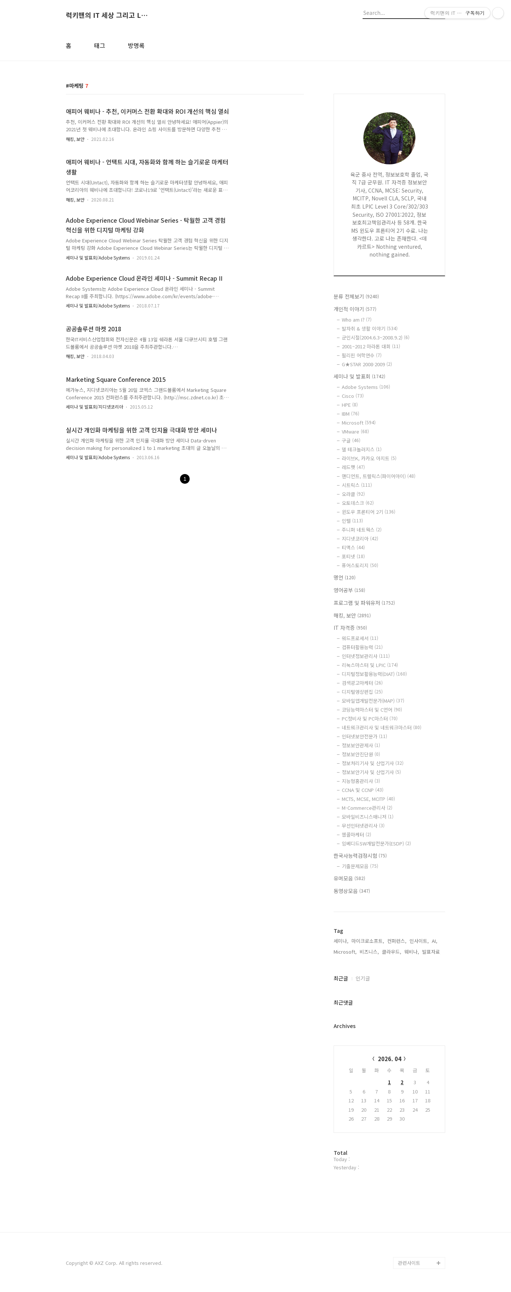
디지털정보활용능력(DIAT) (374, 673)
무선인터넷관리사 (363, 825)
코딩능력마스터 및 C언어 (372, 709)
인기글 (363, 978)
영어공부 (349, 590)
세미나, (341, 940)
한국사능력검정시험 (360, 855)
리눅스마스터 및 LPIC (370, 664)
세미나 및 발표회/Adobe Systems (98, 257)
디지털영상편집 (362, 691)
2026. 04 (389, 1059)
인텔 (352, 520)
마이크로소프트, (367, 940)
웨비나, (411, 951)
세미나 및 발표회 (359, 376)
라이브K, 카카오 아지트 (369, 458)
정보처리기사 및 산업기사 (373, 763)
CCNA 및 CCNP (362, 789)
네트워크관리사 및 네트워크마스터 (381, 727)
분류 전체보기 (356, 296)
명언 (345, 577)
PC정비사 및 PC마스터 (370, 718)
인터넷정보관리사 (366, 656)
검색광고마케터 (362, 682)
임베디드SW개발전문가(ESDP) (376, 843)
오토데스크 (358, 502)
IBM (350, 413)
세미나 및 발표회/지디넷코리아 (94, 406)
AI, (434, 940)
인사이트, (419, 940)
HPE (350, 404)
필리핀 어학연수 (362, 355)
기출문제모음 (360, 866)
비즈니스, (369, 951)
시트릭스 (357, 485)
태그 (99, 45)
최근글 (341, 978)
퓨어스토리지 (360, 565)
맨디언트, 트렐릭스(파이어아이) (378, 476)
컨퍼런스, (396, 940)
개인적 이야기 (355, 309)
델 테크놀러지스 (362, 449)
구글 (351, 440)
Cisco (353, 395)
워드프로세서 (360, 638)
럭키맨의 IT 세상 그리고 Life (107, 15)
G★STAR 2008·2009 (367, 364)
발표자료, (431, 951)
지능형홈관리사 (361, 780)
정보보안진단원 (361, 754)
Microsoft (359, 422)
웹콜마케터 (356, 834)
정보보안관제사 (361, 745)
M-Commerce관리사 (367, 807)
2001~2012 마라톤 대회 (371, 346)
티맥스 (353, 547)
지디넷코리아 (360, 538)
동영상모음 (352, 891)
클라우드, (391, 951)
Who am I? (357, 319)
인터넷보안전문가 (364, 736)
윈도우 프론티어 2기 (368, 511)
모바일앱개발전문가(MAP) (373, 700)
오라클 (353, 493)
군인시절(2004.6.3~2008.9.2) (375, 337)
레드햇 (353, 467)
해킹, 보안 (75, 139)
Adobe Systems (366, 386)
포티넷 (353, 556)
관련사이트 (409, 1262)
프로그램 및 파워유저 (364, 602)
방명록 (136, 45)
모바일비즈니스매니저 (367, 816)
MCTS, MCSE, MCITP (368, 798)
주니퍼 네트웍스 (362, 529)
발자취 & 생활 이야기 (370, 328)
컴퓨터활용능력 (362, 647)
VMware (355, 431)
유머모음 (349, 878)
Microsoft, (345, 951)
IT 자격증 (350, 627)
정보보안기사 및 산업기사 (371, 772)
